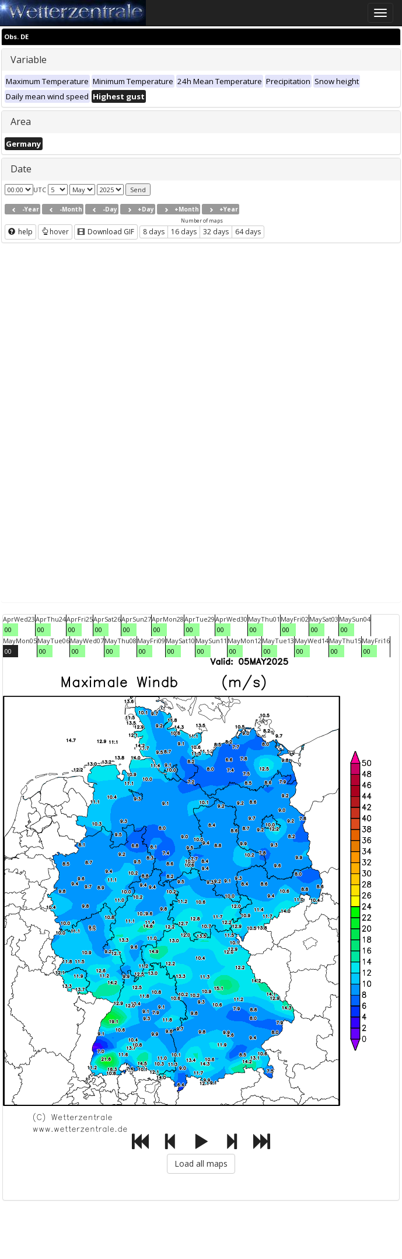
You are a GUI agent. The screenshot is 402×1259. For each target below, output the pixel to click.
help (20, 231)
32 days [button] (216, 232)
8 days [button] (154, 232)
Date (21, 168)
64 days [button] (248, 232)
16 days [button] (184, 232)
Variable (29, 59)
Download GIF (106, 231)
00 (8, 629)
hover (55, 231)
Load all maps (201, 1163)
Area (21, 121)
